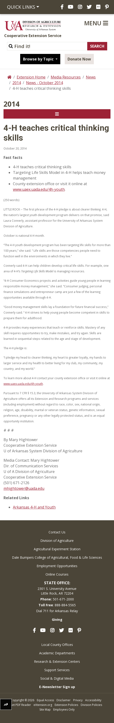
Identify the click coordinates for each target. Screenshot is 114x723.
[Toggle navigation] (57, 114)
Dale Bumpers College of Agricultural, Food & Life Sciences (57, 557)
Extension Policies (66, 705)
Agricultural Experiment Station (57, 549)
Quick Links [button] (21, 7)
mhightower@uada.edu (24, 488)
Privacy (78, 700)
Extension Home (31, 77)
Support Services (57, 670)
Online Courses (57, 574)
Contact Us (57, 532)
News (91, 77)
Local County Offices (57, 644)
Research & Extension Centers (57, 661)
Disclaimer (64, 700)
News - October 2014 (44, 82)
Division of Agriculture (57, 540)
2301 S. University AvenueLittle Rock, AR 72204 (57, 591)
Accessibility (93, 700)
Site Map (45, 710)
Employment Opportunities (57, 566)
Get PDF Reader (20, 705)
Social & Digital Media (57, 678)
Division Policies (91, 705)
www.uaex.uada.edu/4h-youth (39, 189)
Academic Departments (57, 653)
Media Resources (66, 77)
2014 (16, 82)
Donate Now (79, 59)
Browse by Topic (38, 59)
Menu (96, 23)
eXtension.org (43, 705)
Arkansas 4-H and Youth (34, 507)
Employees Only (64, 710)
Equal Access (45, 700)
